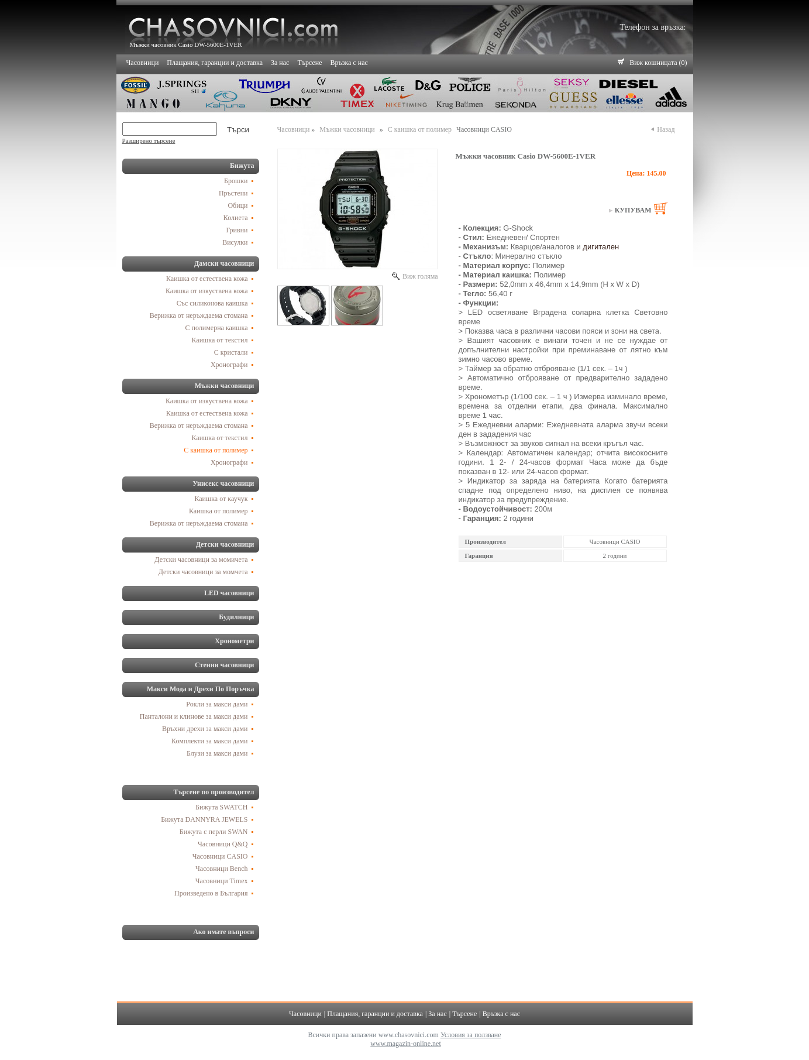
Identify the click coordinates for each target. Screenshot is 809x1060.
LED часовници (229, 593)
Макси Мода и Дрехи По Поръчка (200, 689)
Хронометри (234, 641)
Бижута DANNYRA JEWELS (204, 819)
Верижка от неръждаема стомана (199, 315)
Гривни (236, 230)
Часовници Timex (221, 881)
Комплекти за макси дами (209, 741)
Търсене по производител (214, 792)
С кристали (231, 352)
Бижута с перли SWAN (214, 832)
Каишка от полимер (218, 511)
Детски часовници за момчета (203, 572)
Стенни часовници (224, 665)
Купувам (633, 210)
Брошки (235, 181)
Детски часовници (225, 544)
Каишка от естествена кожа (207, 279)
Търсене (309, 63)
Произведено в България (210, 893)
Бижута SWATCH (221, 807)
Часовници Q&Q (222, 844)
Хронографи (229, 365)
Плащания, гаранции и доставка (215, 63)
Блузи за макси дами (217, 753)
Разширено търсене (148, 140)
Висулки (234, 242)
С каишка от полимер (215, 450)
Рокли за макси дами (216, 704)
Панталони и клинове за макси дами (194, 716)
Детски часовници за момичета (200, 559)
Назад (664, 129)
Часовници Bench (221, 869)
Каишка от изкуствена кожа (207, 291)
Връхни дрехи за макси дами (204, 729)
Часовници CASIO (220, 856)
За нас (280, 63)
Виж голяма (419, 276)
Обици (237, 205)
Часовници (142, 63)
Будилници (236, 617)
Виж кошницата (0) (658, 63)
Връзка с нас (349, 63)
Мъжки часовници (224, 386)
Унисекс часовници (223, 483)
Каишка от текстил (220, 340)
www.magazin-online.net (405, 1044)
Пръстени (233, 193)
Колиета (235, 218)
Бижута (242, 166)
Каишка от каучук (220, 499)
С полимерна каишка (216, 328)
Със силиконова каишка (212, 303)
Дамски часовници (224, 263)
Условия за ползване (470, 1035)
